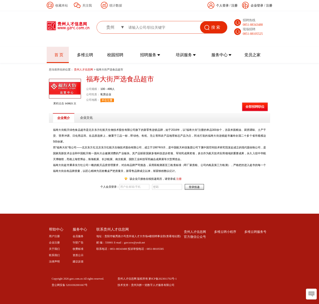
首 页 (59, 55)
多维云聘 (85, 55)
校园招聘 (115, 55)
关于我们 (54, 248)
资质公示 (78, 255)
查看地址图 (173, 236)
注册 (269, 5)
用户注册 (54, 236)
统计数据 (115, 5)
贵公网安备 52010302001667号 (70, 285)
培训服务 (184, 55)
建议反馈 (78, 261)
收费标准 (78, 248)
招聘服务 (148, 55)
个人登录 (222, 5)
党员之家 (252, 55)
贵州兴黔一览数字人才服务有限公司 (152, 285)
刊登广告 (78, 242)
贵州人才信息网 (84, 69)
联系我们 (54, 255)
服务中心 (219, 55)
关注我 (87, 5)
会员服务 (78, 236)
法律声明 (54, 261)
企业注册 (54, 242)
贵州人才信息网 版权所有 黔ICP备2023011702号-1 (147, 278)
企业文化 (86, 117)
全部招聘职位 (254, 106)
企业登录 (257, 5)
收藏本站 (61, 5)
